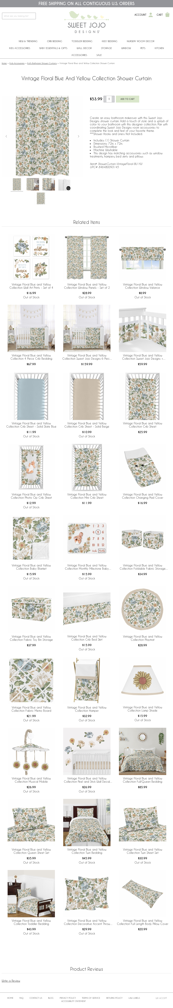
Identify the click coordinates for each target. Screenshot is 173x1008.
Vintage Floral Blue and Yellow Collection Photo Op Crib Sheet (31, 496)
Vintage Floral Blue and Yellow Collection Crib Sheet (142, 425)
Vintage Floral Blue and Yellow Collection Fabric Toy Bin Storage (31, 638)
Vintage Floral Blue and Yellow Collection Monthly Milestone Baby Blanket (87, 567)
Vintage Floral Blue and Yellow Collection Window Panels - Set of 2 (87, 286)
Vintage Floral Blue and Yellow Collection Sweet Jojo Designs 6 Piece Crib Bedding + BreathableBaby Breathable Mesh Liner (86, 357)
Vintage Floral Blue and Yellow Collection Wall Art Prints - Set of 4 (31, 286)
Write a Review (11, 980)
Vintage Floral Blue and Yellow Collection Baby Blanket (31, 567)
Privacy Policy (68, 998)
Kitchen (159, 48)
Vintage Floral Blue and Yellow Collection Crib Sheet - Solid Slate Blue (31, 425)
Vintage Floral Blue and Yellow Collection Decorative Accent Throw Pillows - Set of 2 (87, 922)
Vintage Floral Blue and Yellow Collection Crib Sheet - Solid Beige (86, 425)
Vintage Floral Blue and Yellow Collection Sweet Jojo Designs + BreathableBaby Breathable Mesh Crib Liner (142, 357)
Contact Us (36, 998)
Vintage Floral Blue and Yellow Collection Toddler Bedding (31, 922)
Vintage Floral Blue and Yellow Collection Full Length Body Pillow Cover (142, 922)
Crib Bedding (54, 41)
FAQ (21, 998)
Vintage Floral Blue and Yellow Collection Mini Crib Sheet (86, 496)
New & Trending (28, 41)
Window (126, 48)
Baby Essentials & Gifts (53, 48)
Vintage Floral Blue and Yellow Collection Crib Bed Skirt (86, 638)
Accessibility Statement (73, 1001)
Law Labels (134, 998)
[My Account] (150, 15)
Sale (99, 55)
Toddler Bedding (82, 41)
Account (140, 15)
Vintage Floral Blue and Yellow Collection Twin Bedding (86, 851)
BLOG (51, 998)
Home (4, 63)
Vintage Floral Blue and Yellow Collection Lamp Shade (142, 709)
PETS (142, 48)
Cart (160, 15)
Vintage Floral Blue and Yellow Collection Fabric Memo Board (31, 709)
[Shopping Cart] (167, 14)
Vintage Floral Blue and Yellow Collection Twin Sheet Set (142, 851)
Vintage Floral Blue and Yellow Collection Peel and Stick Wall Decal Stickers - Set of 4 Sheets (87, 780)
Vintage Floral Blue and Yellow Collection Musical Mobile (31, 780)
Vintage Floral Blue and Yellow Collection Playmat (142, 638)
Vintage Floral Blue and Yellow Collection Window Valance (142, 286)
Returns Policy (114, 998)
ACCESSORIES (79, 55)
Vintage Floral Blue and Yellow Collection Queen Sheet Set (31, 851)
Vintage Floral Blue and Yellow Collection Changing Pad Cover (142, 496)
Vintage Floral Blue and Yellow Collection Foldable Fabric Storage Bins (143, 567)
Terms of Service (91, 998)
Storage (106, 48)
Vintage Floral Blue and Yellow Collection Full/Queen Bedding (142, 780)
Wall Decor (84, 48)
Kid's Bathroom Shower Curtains (42, 63)
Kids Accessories (19, 48)
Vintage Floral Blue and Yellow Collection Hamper (86, 709)
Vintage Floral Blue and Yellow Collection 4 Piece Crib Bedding (31, 357)
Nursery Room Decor (140, 41)
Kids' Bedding (109, 41)
